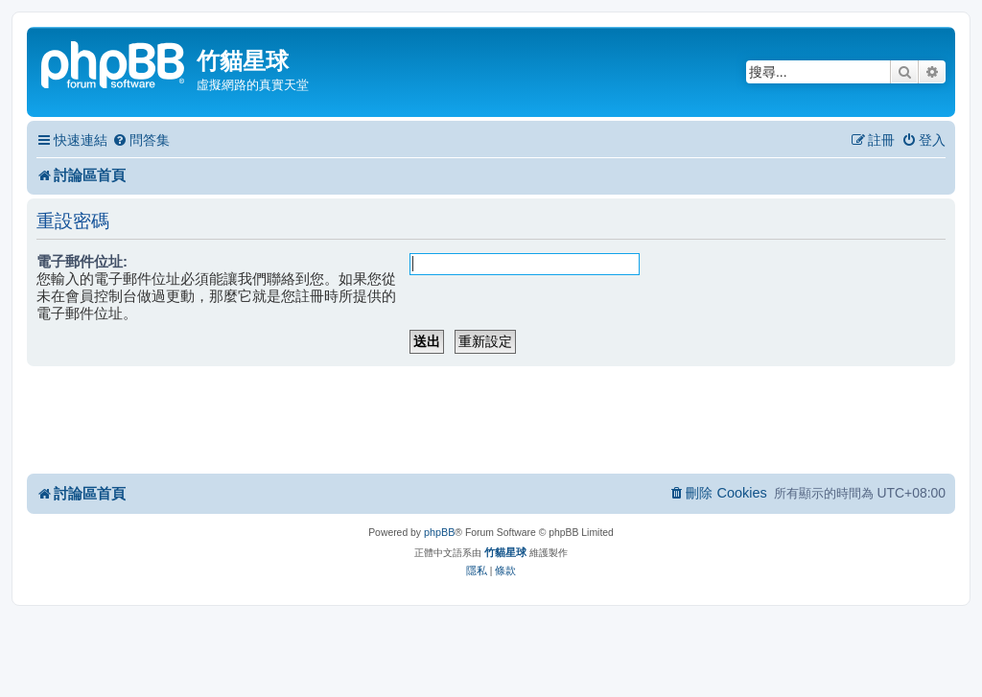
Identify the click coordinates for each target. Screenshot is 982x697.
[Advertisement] (491, 419)
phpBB (439, 532)
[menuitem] (141, 140)
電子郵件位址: (82, 261)
